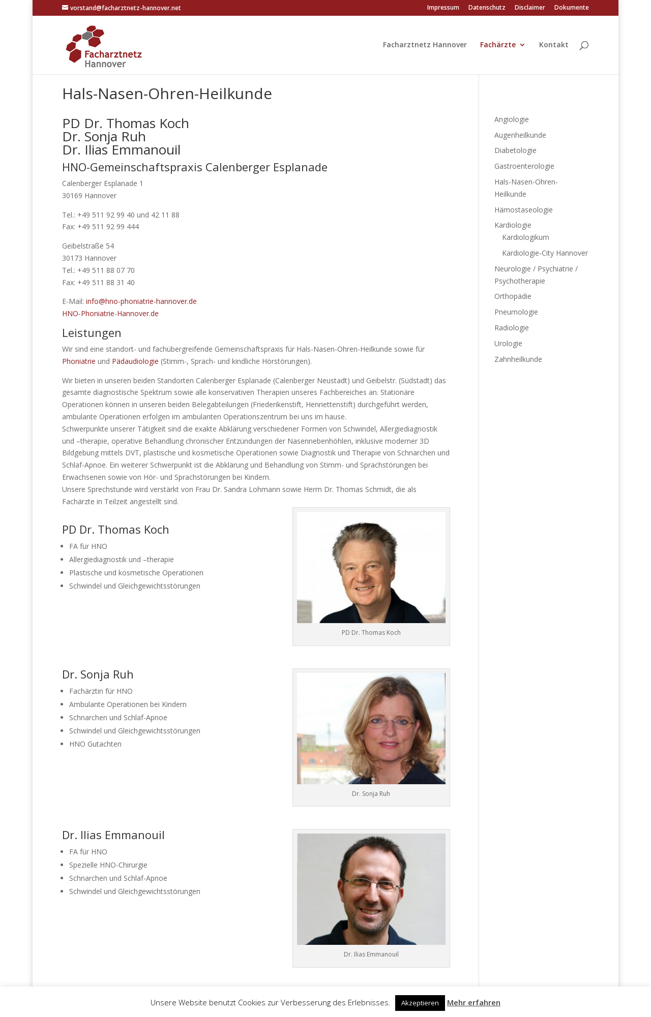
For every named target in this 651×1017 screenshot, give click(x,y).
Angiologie (511, 119)
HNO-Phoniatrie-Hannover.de (110, 313)
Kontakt (554, 45)
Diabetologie (515, 150)
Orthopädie (512, 296)
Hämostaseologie (523, 209)
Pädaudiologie (135, 361)
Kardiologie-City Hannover (545, 253)
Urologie (508, 343)
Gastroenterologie (524, 166)
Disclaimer (530, 8)
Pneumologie (516, 312)
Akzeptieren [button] (420, 1002)
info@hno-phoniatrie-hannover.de (141, 301)
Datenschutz (487, 8)
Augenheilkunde (520, 135)
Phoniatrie (79, 361)
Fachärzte (498, 45)
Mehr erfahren (473, 1002)
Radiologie (511, 327)
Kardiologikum (525, 237)
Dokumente (571, 8)
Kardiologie (512, 225)
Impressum (443, 8)
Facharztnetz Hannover (425, 45)
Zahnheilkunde (518, 359)
